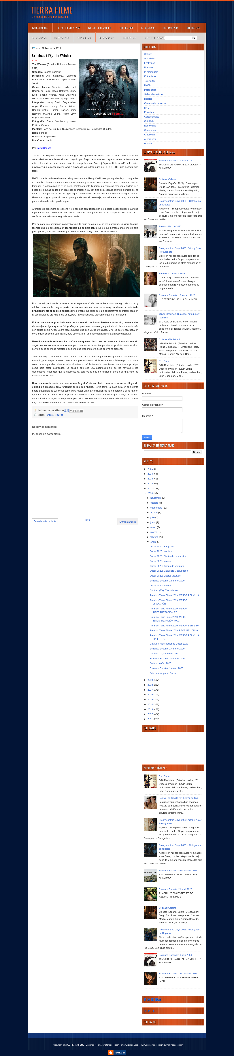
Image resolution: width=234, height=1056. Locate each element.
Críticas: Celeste (167, 179)
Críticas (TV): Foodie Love (164, 653)
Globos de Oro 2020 (160, 663)
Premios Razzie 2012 (170, 226)
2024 (151, 473)
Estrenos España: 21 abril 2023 (175, 889)
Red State (164, 361)
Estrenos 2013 (84, 37)
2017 (151, 689)
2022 (151, 483)
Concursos (150, 130)
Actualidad (149, 58)
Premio (148, 143)
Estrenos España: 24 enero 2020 (167, 580)
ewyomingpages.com (173, 1045)
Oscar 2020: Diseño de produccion (168, 556)
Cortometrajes (151, 116)
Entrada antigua (127, 521)
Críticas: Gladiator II (169, 339)
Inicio (87, 519)
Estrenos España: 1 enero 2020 (166, 668)
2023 (151, 478)
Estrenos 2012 (106, 37)
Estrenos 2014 (61, 37)
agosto (154, 512)
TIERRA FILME (51, 9)
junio (153, 522)
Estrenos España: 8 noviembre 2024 (178, 870)
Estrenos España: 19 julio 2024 (175, 160)
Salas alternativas (153, 94)
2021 (151, 488)
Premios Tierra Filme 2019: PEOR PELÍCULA (174, 630)
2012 (151, 714)
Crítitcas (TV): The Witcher (164, 590)
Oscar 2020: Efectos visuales (165, 575)
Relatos (148, 98)
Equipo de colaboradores (156, 37)
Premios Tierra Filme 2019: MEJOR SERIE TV (174, 625)
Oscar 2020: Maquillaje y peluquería (169, 570)
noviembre (156, 497)
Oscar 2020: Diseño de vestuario (167, 566)
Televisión (58, 414)
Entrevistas (150, 76)
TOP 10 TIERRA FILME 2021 (68, 27)
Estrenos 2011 (129, 37)
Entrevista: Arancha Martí (172, 273)
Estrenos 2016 (193, 27)
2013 (151, 709)
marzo (154, 532)
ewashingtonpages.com (108, 1045)
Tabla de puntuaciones (99, 27)
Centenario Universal (155, 103)
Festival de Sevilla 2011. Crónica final (179, 798)
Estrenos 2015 (39, 37)
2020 (151, 493)
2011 (151, 719)
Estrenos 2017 (170, 27)
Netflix (147, 85)
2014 (151, 704)
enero (153, 542)
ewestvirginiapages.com (131, 1045)
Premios (148, 67)
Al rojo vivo (150, 139)
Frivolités (149, 112)
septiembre (156, 507)
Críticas (50, 414)
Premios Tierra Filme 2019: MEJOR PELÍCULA (174, 595)
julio (152, 517)
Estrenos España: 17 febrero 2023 (177, 295)
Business (149, 1010)
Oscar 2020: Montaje (161, 551)
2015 (151, 699)
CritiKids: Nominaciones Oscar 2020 (169, 643)
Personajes (150, 89)
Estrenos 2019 (126, 27)
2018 (151, 684)
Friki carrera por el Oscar (163, 673)
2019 (151, 680)
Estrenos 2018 (148, 27)
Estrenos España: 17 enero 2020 (167, 648)
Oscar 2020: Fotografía (162, 546)
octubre (154, 502)
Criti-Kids (149, 121)
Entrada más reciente (45, 521)
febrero (154, 537)
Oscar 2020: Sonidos (161, 585)
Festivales (149, 63)
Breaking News (152, 999)
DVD (146, 107)
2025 (151, 469)
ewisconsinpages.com (153, 1045)
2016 (151, 694)
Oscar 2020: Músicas (161, 561)
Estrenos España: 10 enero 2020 (167, 658)
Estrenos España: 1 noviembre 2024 (178, 973)
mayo (153, 527)
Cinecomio (149, 134)
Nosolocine (150, 125)
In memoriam (151, 72)
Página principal (40, 27)
